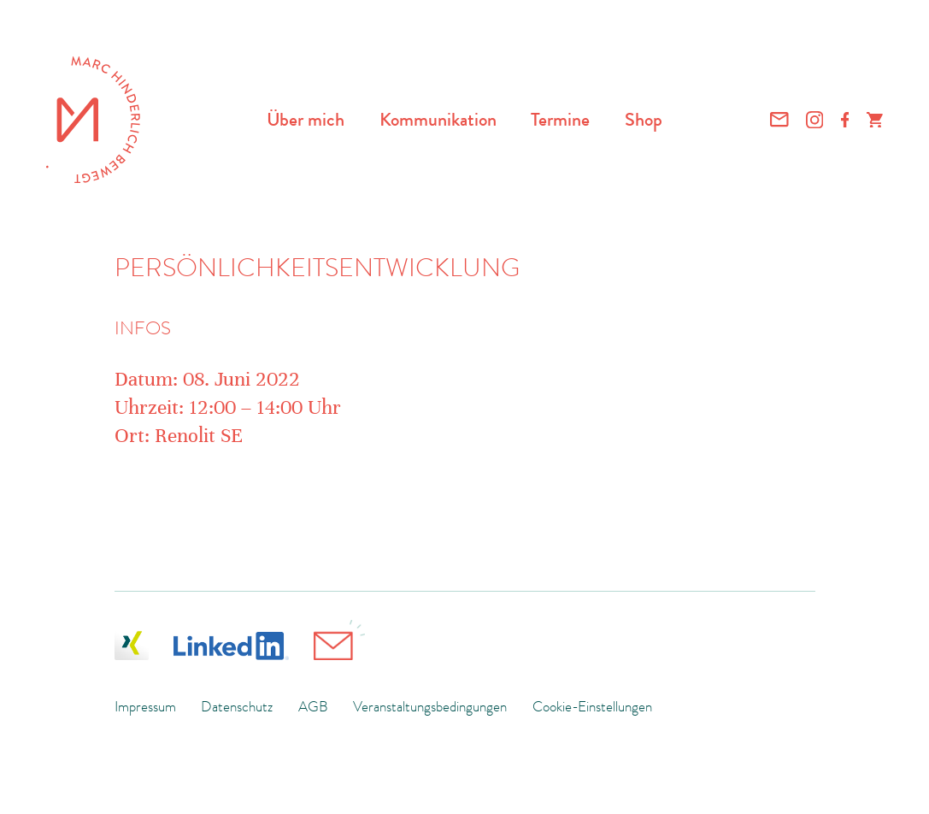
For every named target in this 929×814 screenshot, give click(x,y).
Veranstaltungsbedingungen (430, 706)
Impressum (145, 706)
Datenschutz (237, 706)
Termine (560, 119)
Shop (643, 119)
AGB (313, 706)
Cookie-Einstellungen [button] (592, 706)
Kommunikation (438, 119)
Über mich (305, 119)
